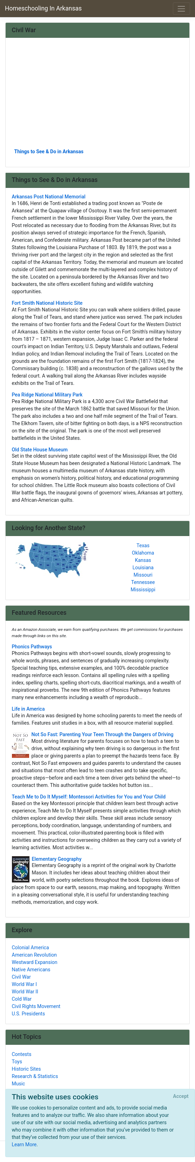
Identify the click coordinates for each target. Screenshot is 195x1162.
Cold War (22, 999)
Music (18, 1083)
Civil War (21, 977)
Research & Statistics (35, 1076)
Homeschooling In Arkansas (43, 8)
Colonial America (30, 947)
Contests (22, 1054)
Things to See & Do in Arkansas (48, 151)
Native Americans (31, 969)
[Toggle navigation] (181, 8)
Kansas (143, 560)
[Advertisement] (97, 96)
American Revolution (34, 955)
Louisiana (143, 567)
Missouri (143, 575)
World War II (25, 991)
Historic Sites (26, 1069)
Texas (142, 545)
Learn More (24, 1144)
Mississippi (143, 589)
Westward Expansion (35, 962)
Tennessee (143, 582)
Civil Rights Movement (36, 1006)
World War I (24, 984)
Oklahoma (143, 553)
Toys (17, 1061)
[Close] (181, 1096)
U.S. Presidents (28, 1013)
